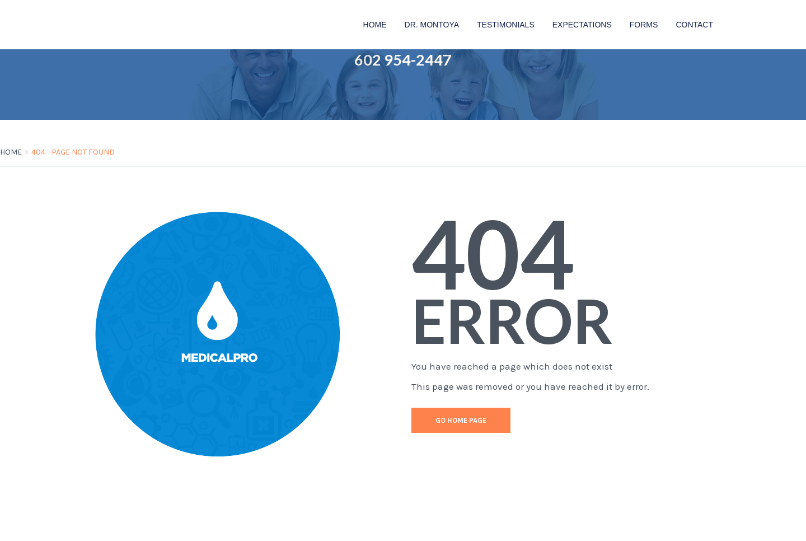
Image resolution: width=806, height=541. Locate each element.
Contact (694, 24)
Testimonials (506, 24)
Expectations (582, 24)
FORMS (644, 24)
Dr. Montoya (432, 24)
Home (375, 24)
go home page (460, 420)
